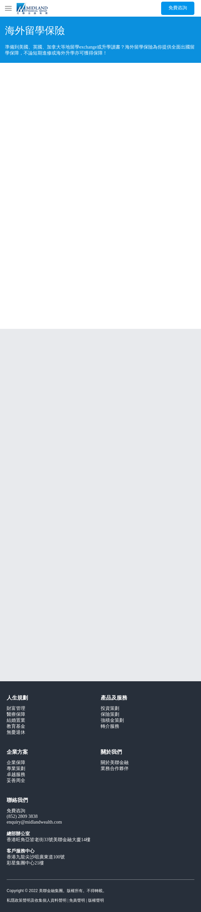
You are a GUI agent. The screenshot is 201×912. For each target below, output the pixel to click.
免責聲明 (77, 900)
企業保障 (16, 762)
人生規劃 (17, 698)
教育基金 (16, 726)
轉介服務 (110, 726)
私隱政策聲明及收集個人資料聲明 (36, 900)
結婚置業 (16, 720)
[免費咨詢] (177, 8)
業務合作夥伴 (115, 768)
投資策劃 (110, 708)
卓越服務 (16, 774)
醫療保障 (16, 714)
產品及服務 (114, 698)
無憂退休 (16, 732)
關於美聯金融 (115, 762)
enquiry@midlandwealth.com (34, 822)
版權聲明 (96, 900)
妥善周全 (16, 780)
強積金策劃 (112, 720)
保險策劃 (110, 714)
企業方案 (17, 752)
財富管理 (16, 708)
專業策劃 (16, 768)
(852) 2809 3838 (22, 816)
